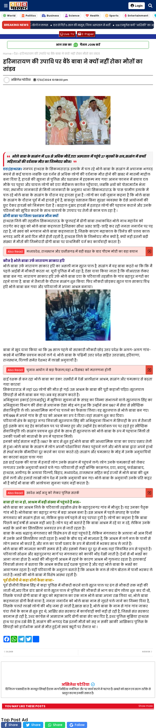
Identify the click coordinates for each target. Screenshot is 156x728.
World (9, 15)
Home (7, 54)
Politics (29, 15)
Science (72, 15)
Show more (146, 706)
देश (16, 54)
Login (137, 5)
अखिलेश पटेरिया (75, 684)
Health (92, 15)
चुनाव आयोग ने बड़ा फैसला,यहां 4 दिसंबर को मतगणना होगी (68, 370)
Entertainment (136, 15)
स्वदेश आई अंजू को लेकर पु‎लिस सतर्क (52, 493)
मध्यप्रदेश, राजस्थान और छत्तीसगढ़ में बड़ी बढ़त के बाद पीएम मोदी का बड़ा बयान (82, 251)
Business (50, 15)
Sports (111, 15)
